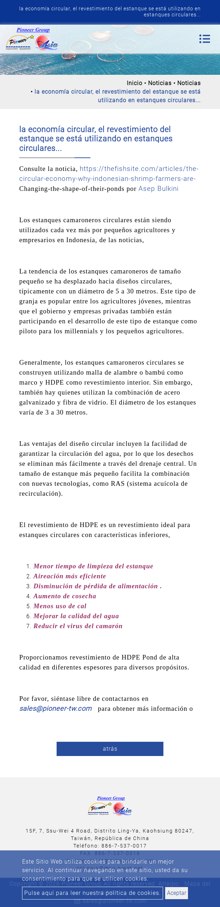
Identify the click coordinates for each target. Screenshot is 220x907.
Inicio (134, 83)
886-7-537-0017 (124, 846)
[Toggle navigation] (205, 39)
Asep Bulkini (158, 189)
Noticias (160, 83)
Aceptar (176, 893)
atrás (110, 748)
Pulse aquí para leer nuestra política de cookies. (92, 893)
